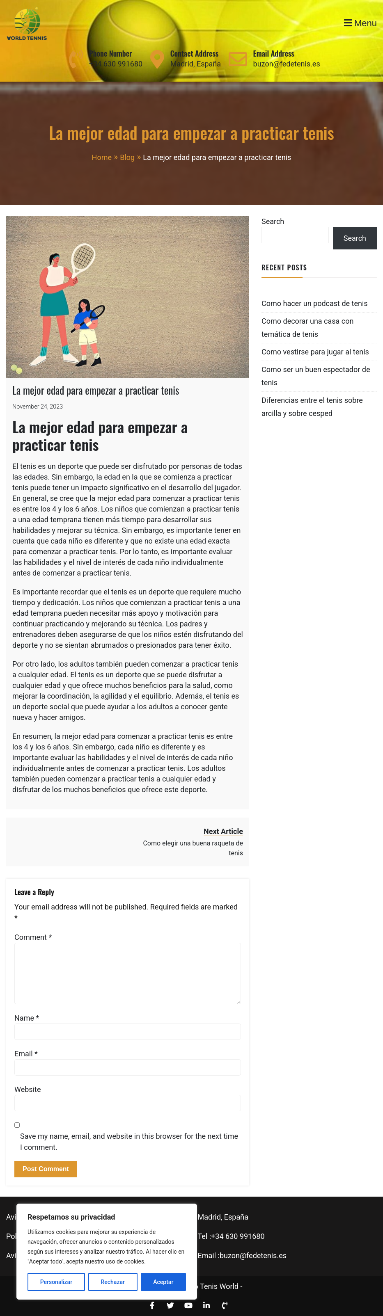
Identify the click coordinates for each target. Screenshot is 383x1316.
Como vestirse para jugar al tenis (315, 351)
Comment (33, 937)
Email (26, 1053)
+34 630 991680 (115, 63)
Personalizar (56, 1282)
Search (272, 221)
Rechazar (112, 1282)
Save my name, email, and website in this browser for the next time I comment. (129, 1142)
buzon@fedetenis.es (286, 63)
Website (27, 1089)
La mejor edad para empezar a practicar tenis (95, 390)
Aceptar (163, 1282)
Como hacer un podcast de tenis (314, 303)
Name (26, 1018)
